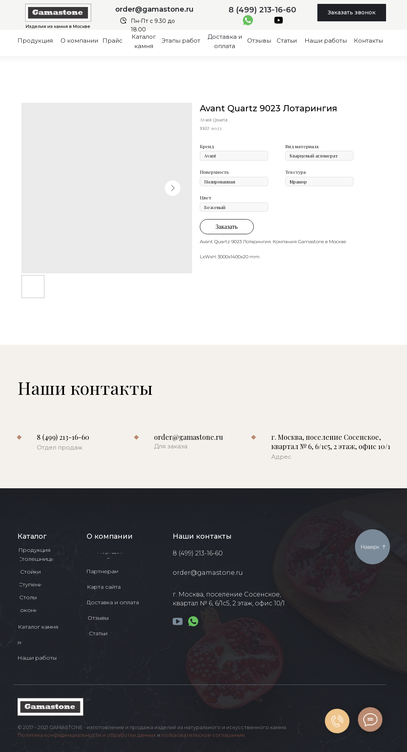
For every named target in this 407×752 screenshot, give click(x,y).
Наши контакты (202, 536)
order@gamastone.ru (154, 9)
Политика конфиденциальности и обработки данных (86, 735)
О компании (110, 536)
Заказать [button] (227, 226)
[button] (351, 12)
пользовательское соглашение (203, 735)
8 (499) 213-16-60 (262, 9)
